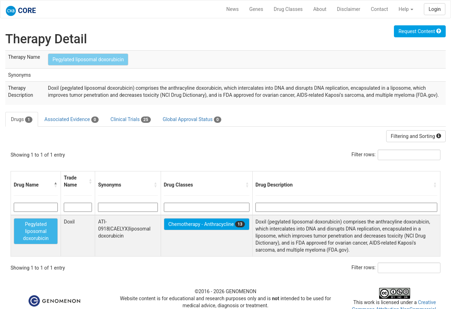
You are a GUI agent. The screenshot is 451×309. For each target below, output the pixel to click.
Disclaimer (348, 9)
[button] (56, 184)
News (232, 9)
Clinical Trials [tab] (131, 119)
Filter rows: (364, 154)
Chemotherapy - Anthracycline (206, 224)
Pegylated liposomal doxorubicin (88, 59)
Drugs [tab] (21, 119)
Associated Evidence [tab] (71, 119)
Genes (256, 9)
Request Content (420, 31)
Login (434, 9)
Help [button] (406, 9)
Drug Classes (288, 9)
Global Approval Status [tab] (192, 119)
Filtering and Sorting (416, 136)
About (319, 9)
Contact (379, 9)
